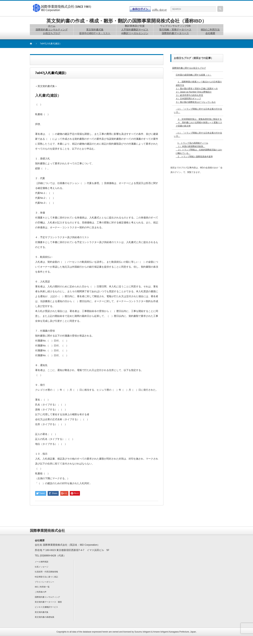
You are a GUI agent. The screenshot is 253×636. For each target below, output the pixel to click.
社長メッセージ (41, 567)
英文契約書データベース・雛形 (48, 602)
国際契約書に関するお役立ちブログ (189, 68)
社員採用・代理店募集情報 (46, 572)
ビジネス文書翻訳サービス (46, 607)
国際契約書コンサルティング (47, 597)
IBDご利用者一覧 (42, 587)
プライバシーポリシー (44, 582)
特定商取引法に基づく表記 (46, 577)
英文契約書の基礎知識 (44, 617)
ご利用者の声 (40, 592)
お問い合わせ (159, 9)
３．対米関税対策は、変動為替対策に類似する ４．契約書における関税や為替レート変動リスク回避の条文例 (199, 122)
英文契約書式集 (41, 612)
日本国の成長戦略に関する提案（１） (194, 75)
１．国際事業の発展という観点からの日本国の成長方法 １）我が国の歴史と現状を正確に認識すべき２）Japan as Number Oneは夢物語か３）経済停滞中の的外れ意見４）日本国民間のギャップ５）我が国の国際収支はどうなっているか (199, 91)
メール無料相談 (41, 562)
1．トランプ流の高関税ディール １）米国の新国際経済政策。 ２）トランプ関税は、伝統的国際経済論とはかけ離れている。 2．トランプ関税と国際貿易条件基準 (199, 150)
